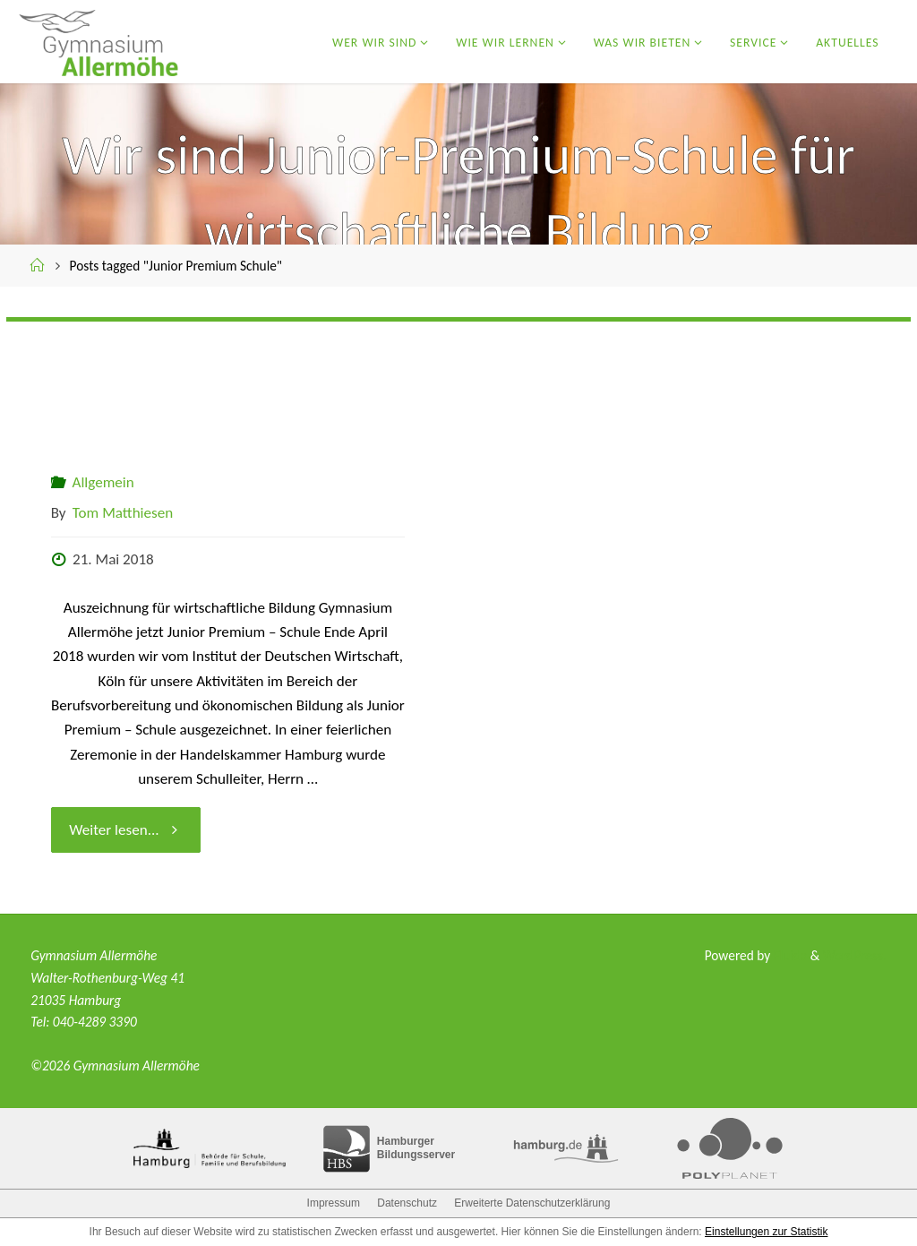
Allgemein (103, 482)
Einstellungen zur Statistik (766, 1231)
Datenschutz (407, 1203)
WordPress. (855, 955)
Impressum (333, 1203)
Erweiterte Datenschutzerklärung (532, 1203)
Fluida (788, 955)
